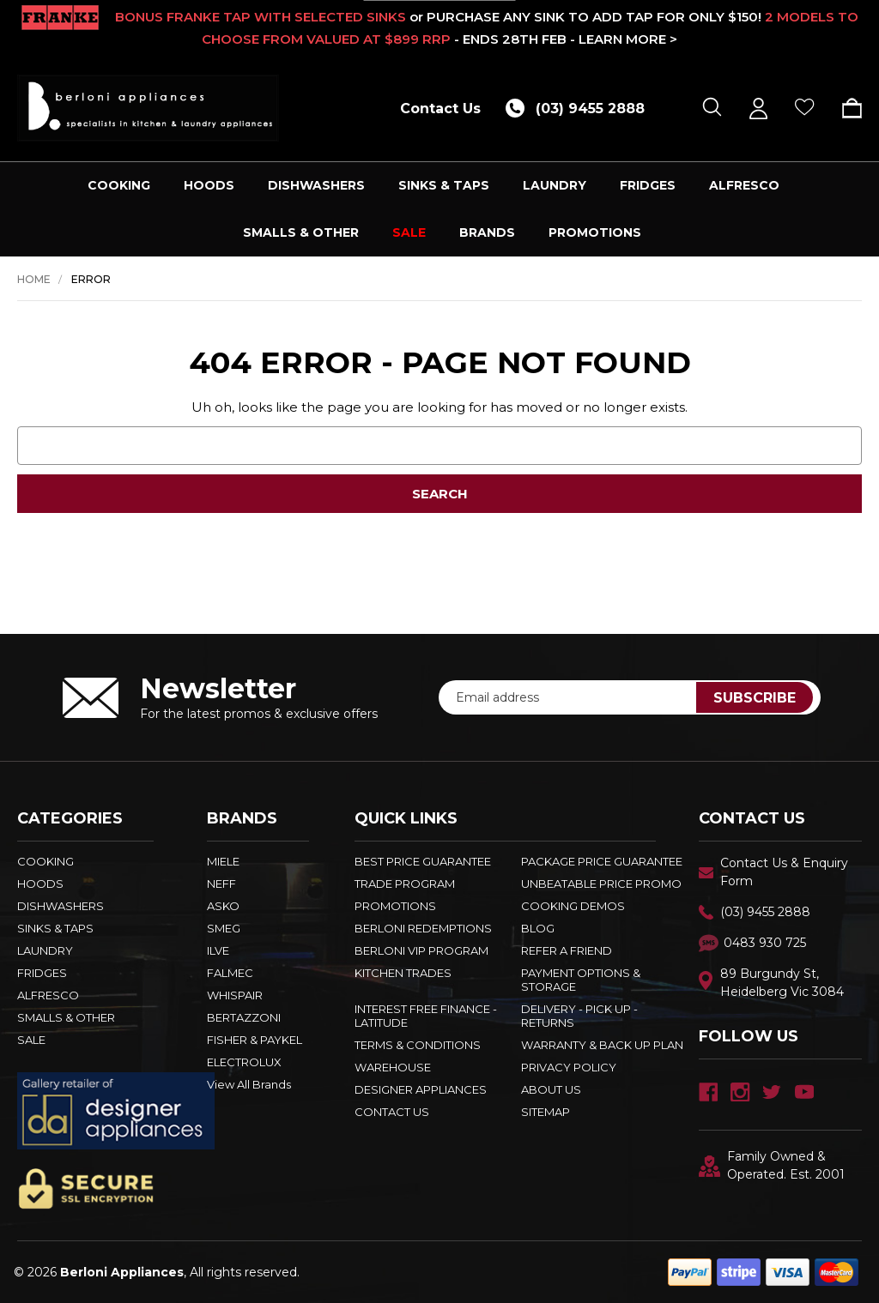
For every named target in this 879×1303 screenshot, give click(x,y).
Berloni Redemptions (423, 928)
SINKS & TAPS (443, 185)
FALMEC (230, 973)
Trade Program (405, 883)
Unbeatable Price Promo (601, 883)
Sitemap (545, 1112)
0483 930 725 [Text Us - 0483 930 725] (765, 942)
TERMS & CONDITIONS (418, 1045)
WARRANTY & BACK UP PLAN (602, 1045)
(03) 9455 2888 (765, 912)
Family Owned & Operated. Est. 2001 (772, 1165)
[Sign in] (758, 108)
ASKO (223, 906)
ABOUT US (551, 1089)
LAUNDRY (554, 185)
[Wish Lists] (805, 108)
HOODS (209, 185)
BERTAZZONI (244, 1017)
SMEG (223, 928)
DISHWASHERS (316, 185)
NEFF (221, 883)
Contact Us (440, 108)
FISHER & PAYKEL (254, 1040)
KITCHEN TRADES (403, 973)
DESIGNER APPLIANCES (421, 1089)
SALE (409, 232)
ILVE (218, 950)
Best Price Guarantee (423, 861)
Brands (487, 232)
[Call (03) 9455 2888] (581, 108)
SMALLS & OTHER (301, 232)
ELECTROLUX (244, 1062)
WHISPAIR (235, 995)
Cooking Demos (573, 906)
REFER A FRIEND (566, 950)
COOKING (119, 185)
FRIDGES (648, 185)
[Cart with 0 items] (846, 108)
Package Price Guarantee (601, 861)
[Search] (712, 108)
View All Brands (249, 1084)
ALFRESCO (744, 185)
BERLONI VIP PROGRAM (421, 950)
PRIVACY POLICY (568, 1067)
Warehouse (393, 1067)
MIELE (223, 861)
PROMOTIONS (595, 232)
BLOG (538, 928)
